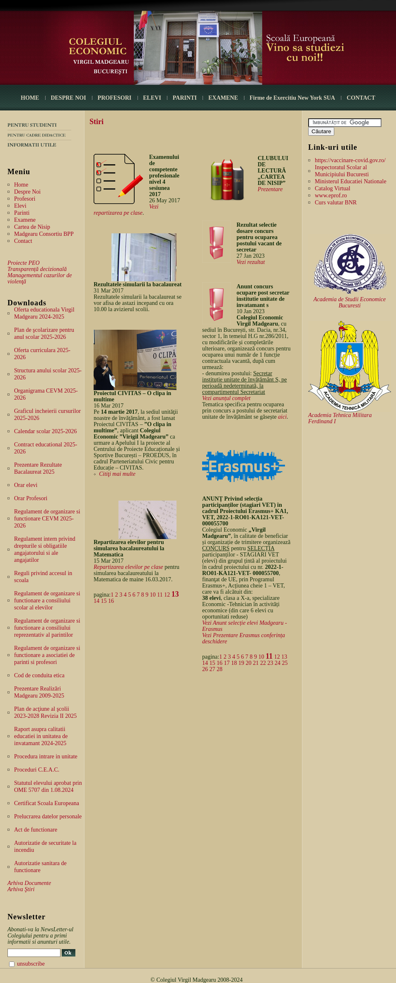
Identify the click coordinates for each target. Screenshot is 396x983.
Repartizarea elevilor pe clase (128, 567)
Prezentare (270, 189)
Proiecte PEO (23, 263)
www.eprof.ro (331, 195)
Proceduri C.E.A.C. (36, 770)
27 (212, 669)
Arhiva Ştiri (20, 889)
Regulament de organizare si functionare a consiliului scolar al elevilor (47, 600)
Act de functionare (35, 830)
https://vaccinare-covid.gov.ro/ (350, 160)
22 (263, 663)
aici (282, 417)
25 (285, 663)
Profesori (24, 199)
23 (270, 663)
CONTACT (361, 98)
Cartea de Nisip (32, 227)
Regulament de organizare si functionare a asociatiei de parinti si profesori (47, 655)
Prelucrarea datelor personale (48, 816)
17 (227, 663)
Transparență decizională (37, 269)
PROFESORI (115, 98)
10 (153, 595)
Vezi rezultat (251, 262)
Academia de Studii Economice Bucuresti (350, 302)
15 (104, 601)
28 (219, 669)
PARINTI (185, 98)
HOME (30, 98)
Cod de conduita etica (39, 675)
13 (175, 594)
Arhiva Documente (29, 883)
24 (277, 663)
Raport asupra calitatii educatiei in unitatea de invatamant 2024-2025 (41, 736)
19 (241, 663)
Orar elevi (25, 485)
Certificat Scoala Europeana (46, 803)
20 (248, 663)
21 (256, 663)
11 (159, 595)
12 (167, 595)
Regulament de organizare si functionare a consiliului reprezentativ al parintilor (47, 628)
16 (111, 601)
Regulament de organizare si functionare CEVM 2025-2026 (47, 518)
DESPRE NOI (68, 98)
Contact (23, 241)
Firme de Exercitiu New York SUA (292, 98)
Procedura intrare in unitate (45, 756)
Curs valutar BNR (336, 202)
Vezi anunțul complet (226, 398)
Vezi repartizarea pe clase (126, 210)
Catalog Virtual (332, 188)
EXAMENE (223, 98)
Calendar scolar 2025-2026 (45, 431)
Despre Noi (27, 192)
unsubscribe (31, 964)
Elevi (20, 206)
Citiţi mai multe (117, 474)
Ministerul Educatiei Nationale (350, 181)
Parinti (21, 213)
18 (234, 663)
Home (21, 185)
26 (205, 669)
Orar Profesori (30, 498)
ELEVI (152, 98)
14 (96, 601)
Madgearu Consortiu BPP (44, 234)
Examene (25, 220)
